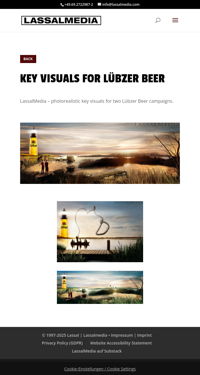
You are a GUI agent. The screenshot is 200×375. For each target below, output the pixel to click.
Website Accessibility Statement (121, 343)
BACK (28, 58)
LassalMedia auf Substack (97, 351)
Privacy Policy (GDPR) (62, 343)
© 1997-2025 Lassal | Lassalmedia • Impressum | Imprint (97, 335)
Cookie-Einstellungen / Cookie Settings (100, 369)
